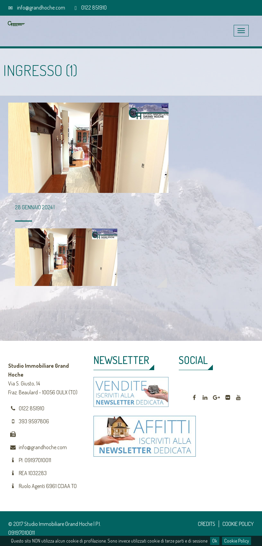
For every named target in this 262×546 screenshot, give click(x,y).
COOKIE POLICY (238, 523)
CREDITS (206, 523)
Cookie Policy (236, 541)
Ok (214, 541)
